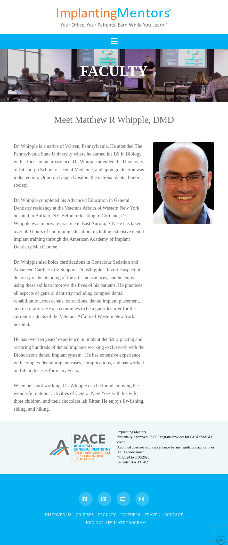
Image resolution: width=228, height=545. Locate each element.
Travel (152, 515)
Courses (85, 515)
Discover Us (58, 515)
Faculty (107, 515)
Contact (173, 515)
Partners (130, 515)
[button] (114, 41)
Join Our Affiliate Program (116, 523)
